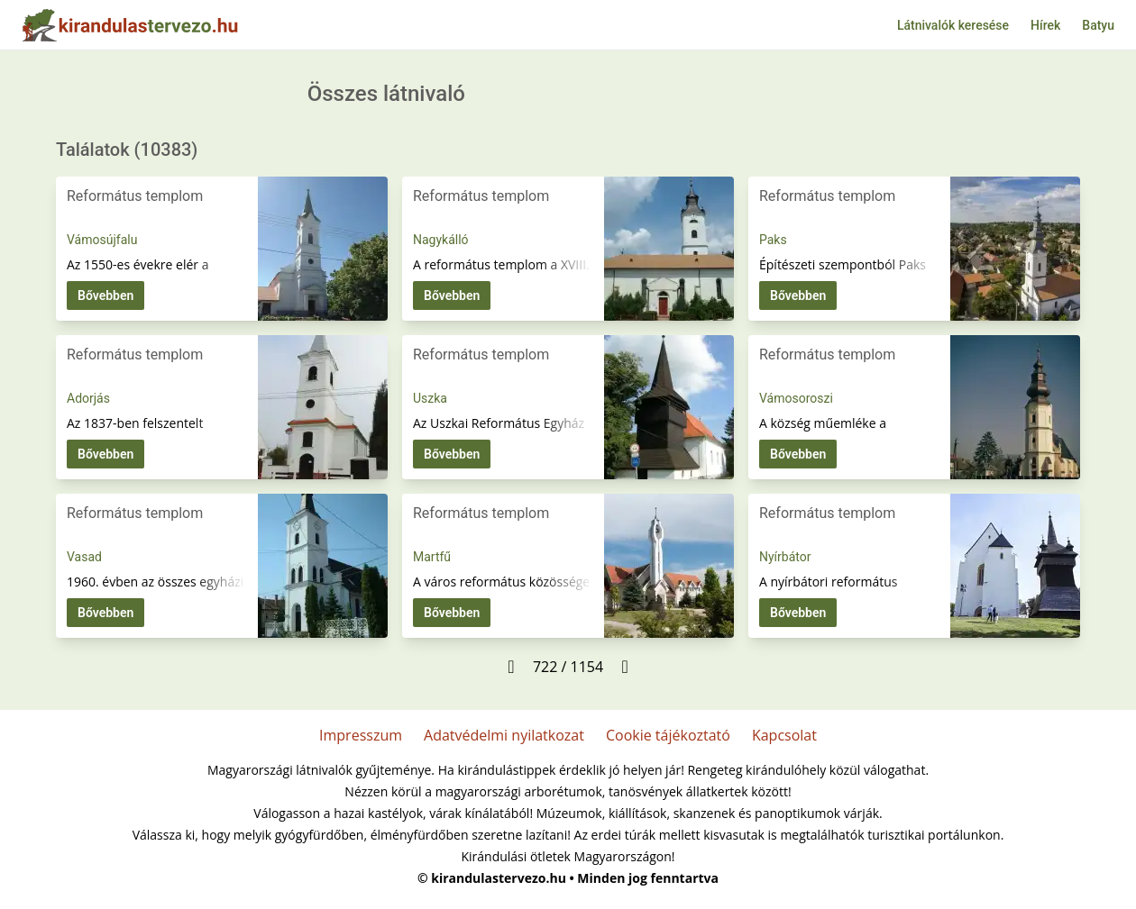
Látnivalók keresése (953, 25)
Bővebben (105, 295)
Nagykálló (441, 239)
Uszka (430, 398)
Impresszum (360, 735)
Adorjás (88, 398)
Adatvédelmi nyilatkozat (504, 735)
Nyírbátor (785, 557)
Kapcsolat (784, 735)
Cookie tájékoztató (668, 735)
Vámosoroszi (796, 398)
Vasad (84, 557)
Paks (773, 239)
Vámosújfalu (102, 239)
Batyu (1098, 25)
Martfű (432, 557)
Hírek (1045, 25)
